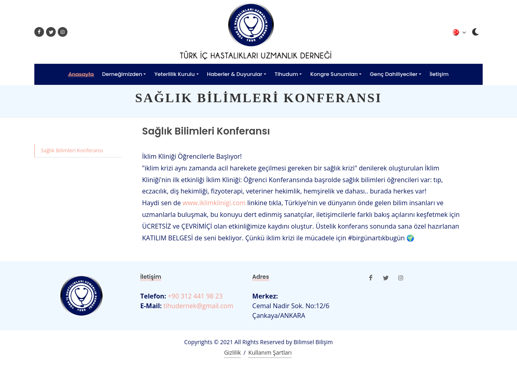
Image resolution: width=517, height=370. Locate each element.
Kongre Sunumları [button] (334, 74)
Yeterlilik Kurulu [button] (174, 74)
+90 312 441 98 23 (194, 296)
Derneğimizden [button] (122, 74)
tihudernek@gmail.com (197, 305)
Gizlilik (232, 352)
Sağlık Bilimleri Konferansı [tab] (72, 150)
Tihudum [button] (286, 74)
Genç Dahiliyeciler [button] (394, 74)
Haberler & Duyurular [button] (234, 74)
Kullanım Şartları (270, 352)
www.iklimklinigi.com (214, 202)
